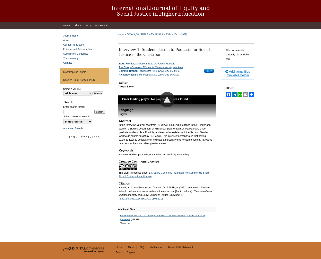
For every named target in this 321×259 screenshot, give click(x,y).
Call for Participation (74, 44)
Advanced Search (73, 128)
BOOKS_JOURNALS (137, 34)
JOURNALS (157, 34)
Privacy (119, 252)
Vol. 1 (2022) (180, 34)
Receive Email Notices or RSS (79, 80)
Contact (67, 62)
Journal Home (71, 35)
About (66, 40)
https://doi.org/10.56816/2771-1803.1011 (141, 198)
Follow (209, 71)
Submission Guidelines (75, 53)
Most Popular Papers (74, 72)
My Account (156, 247)
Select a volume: (72, 89)
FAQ (141, 247)
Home (121, 34)
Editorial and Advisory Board (78, 49)
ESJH (168, 34)
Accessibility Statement (180, 247)
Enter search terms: (74, 106)
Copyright (131, 252)
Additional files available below (237, 73)
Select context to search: (76, 116)
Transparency (70, 58)
